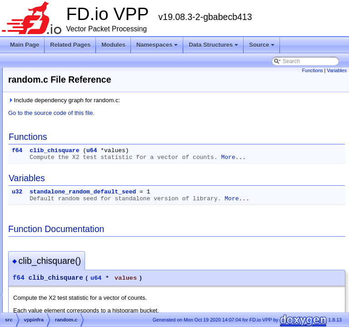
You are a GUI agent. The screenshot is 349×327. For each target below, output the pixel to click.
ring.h (51, 280)
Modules (113, 44)
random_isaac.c (64, 237)
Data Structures (214, 47)
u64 (205, 150)
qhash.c (54, 171)
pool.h (52, 139)
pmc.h (52, 117)
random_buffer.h (64, 226)
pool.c (52, 128)
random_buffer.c (64, 215)
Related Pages (70, 44)
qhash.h (54, 182)
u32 (130, 198)
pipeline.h (56, 84)
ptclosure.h (58, 161)
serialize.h (57, 302)
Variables (337, 70)
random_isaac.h (64, 248)
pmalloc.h (56, 106)
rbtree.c (54, 259)
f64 (130, 150)
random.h (56, 204)
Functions (312, 70)
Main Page (24, 44)
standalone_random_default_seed (196, 198)
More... (155, 164)
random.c (56, 193)
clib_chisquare (168, 150)
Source (262, 47)
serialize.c (57, 291)
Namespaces (157, 47)
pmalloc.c (56, 95)
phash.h (54, 73)
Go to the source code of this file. (165, 112)
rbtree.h (54, 270)
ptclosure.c (58, 150)
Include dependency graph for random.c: (178, 100)
